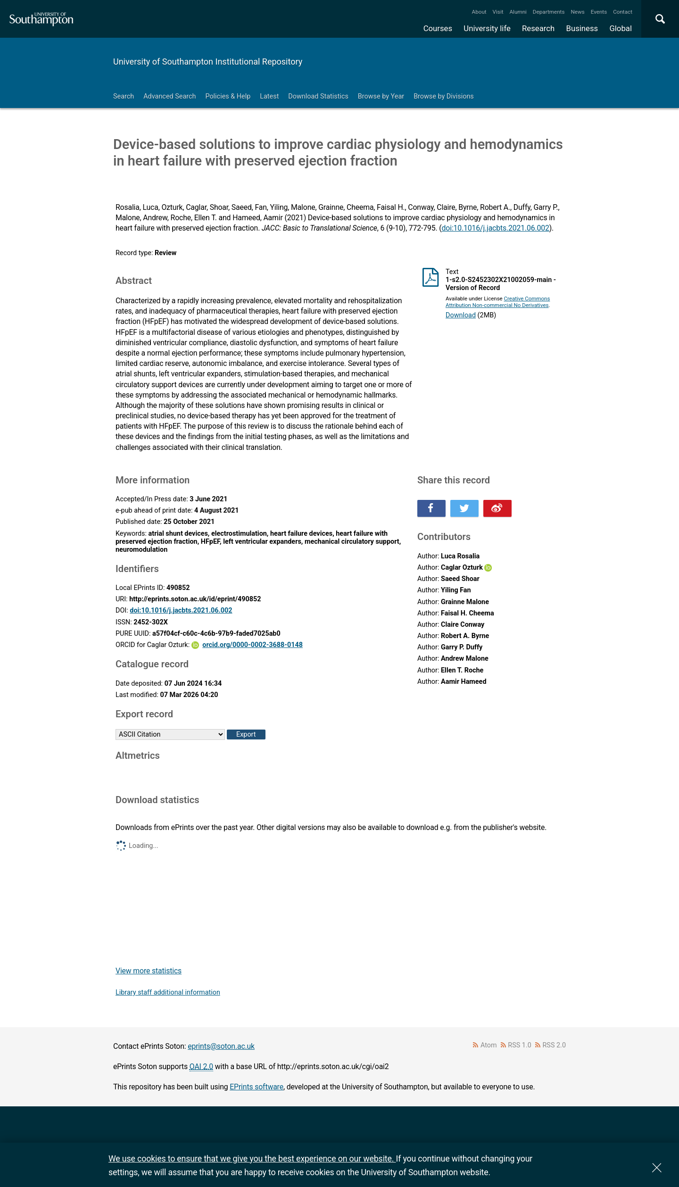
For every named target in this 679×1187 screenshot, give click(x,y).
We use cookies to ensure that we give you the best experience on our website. (252, 1158)
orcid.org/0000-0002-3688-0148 (252, 645)
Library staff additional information (168, 992)
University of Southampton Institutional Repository (207, 61)
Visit (498, 11)
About (479, 11)
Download (461, 315)
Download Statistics (318, 96)
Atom (488, 1045)
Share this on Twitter (464, 508)
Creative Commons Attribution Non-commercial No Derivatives (498, 301)
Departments (549, 11)
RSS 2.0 (554, 1045)
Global (620, 28)
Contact (622, 11)
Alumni (517, 11)
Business (582, 28)
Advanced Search (169, 96)
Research (538, 28)
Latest (269, 96)
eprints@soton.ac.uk (221, 1046)
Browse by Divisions (444, 96)
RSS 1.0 (519, 1045)
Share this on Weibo (497, 508)
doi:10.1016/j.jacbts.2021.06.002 (495, 228)
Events (599, 11)
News (577, 11)
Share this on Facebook (431, 508)
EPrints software (256, 1086)
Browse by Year (381, 96)
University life (487, 28)
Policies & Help (227, 96)
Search (123, 96)
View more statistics (149, 970)
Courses (437, 28)
